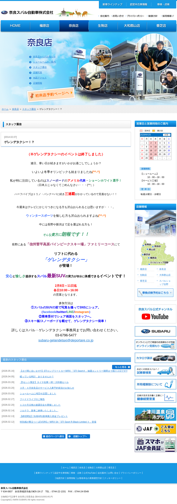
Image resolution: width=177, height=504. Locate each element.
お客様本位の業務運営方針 (89, 478)
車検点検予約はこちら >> (155, 292)
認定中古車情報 (138, 4)
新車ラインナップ (112, 4)
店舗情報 (37, 83)
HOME (15, 26)
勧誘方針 (151, 16)
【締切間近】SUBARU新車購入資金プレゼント (44, 416)
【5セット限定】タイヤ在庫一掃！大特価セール (44, 382)
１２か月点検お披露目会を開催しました (40, 405)
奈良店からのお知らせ (44, 56)
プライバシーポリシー (135, 16)
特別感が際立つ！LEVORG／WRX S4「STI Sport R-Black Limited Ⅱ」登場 (58, 422)
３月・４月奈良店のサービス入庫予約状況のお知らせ (47, 388)
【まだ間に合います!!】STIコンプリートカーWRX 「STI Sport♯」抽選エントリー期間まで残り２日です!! (73, 371)
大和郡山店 (132, 26)
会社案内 (104, 16)
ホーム (5, 109)
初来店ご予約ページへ (51, 95)
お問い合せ (117, 16)
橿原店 (44, 26)
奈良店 (74, 26)
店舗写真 (37, 72)
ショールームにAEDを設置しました (38, 393)
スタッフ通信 (40, 67)
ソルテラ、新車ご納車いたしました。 (39, 410)
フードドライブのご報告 (32, 399)
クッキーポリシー (112, 478)
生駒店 (103, 26)
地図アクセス (40, 77)
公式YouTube (89, 473)
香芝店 (162, 26)
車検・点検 (163, 4)
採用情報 (168, 16)
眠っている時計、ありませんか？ (37, 376)
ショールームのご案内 (44, 62)
